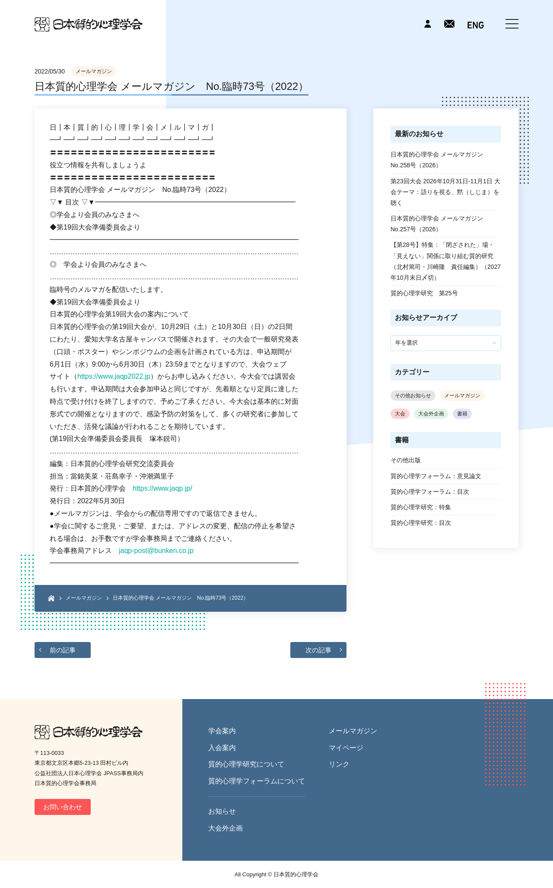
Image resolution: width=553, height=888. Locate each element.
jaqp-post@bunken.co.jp (156, 550)
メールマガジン (94, 71)
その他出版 (406, 460)
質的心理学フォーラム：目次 (430, 491)
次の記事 (318, 650)
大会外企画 (431, 414)
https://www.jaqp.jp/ (162, 488)
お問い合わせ (62, 807)
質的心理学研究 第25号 (424, 293)
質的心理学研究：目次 (421, 522)
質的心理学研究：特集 (421, 507)
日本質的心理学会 (89, 24)
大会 (400, 414)
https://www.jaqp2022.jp (113, 376)
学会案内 (222, 731)
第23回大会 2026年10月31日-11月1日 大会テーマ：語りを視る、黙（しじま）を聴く (445, 192)
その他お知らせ (413, 396)
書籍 (462, 414)
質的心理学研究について (246, 764)
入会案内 (222, 747)
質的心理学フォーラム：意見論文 (436, 476)
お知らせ (222, 811)
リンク (339, 764)
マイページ (346, 747)
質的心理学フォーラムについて (256, 781)
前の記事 (63, 650)
